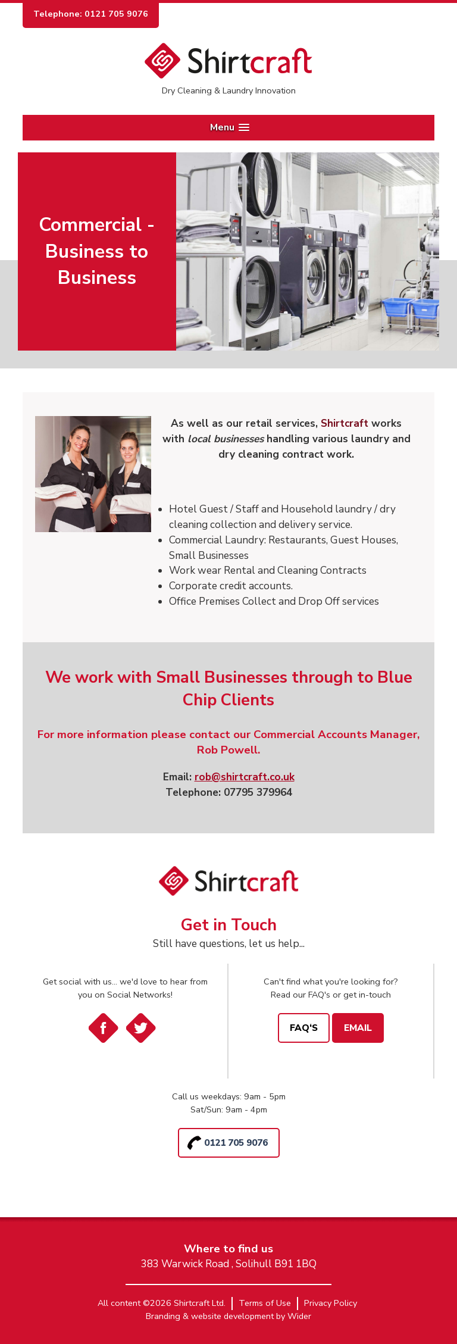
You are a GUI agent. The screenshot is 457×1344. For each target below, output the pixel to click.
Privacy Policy (330, 1303)
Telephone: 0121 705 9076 (90, 14)
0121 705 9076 (236, 1142)
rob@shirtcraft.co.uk (245, 777)
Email (358, 1027)
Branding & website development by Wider (228, 1316)
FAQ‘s (304, 1027)
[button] (228, 127)
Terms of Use (265, 1303)
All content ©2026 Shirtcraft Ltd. (162, 1303)
